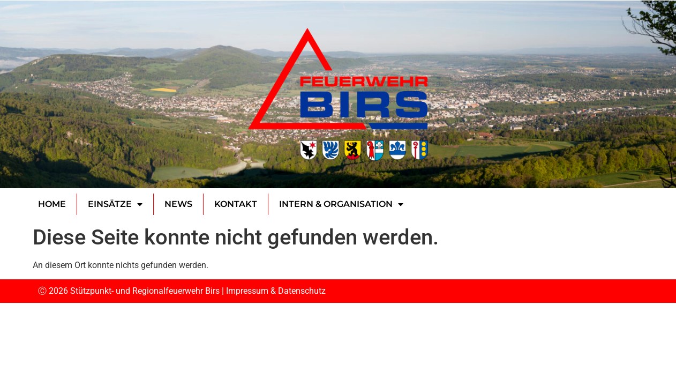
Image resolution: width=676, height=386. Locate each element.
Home (52, 204)
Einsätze (115, 204)
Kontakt (235, 204)
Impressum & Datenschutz (276, 291)
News (178, 204)
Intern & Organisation (341, 204)
